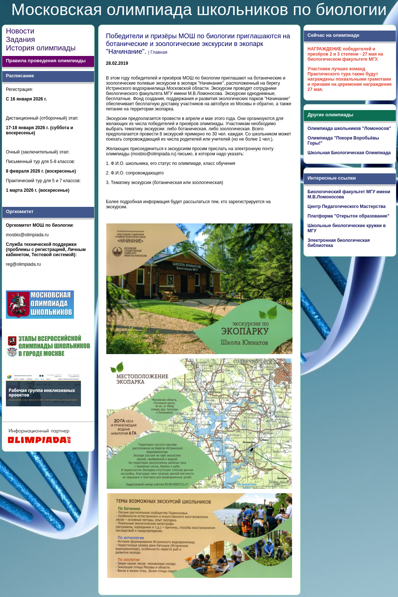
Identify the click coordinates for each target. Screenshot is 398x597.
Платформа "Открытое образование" (349, 216)
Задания (20, 39)
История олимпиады (41, 48)
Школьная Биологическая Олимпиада (349, 152)
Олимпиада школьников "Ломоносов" (349, 128)
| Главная (157, 52)
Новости (20, 31)
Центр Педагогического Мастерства (346, 206)
